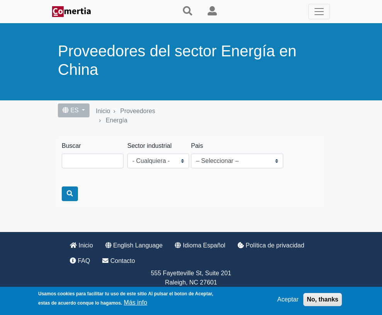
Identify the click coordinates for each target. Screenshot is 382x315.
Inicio (103, 111)
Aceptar (288, 299)
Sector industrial (149, 145)
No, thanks (322, 299)
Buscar (71, 145)
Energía (116, 120)
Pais (197, 145)
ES (71, 110)
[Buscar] (70, 193)
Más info (135, 302)
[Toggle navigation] (319, 11)
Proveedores (137, 111)
